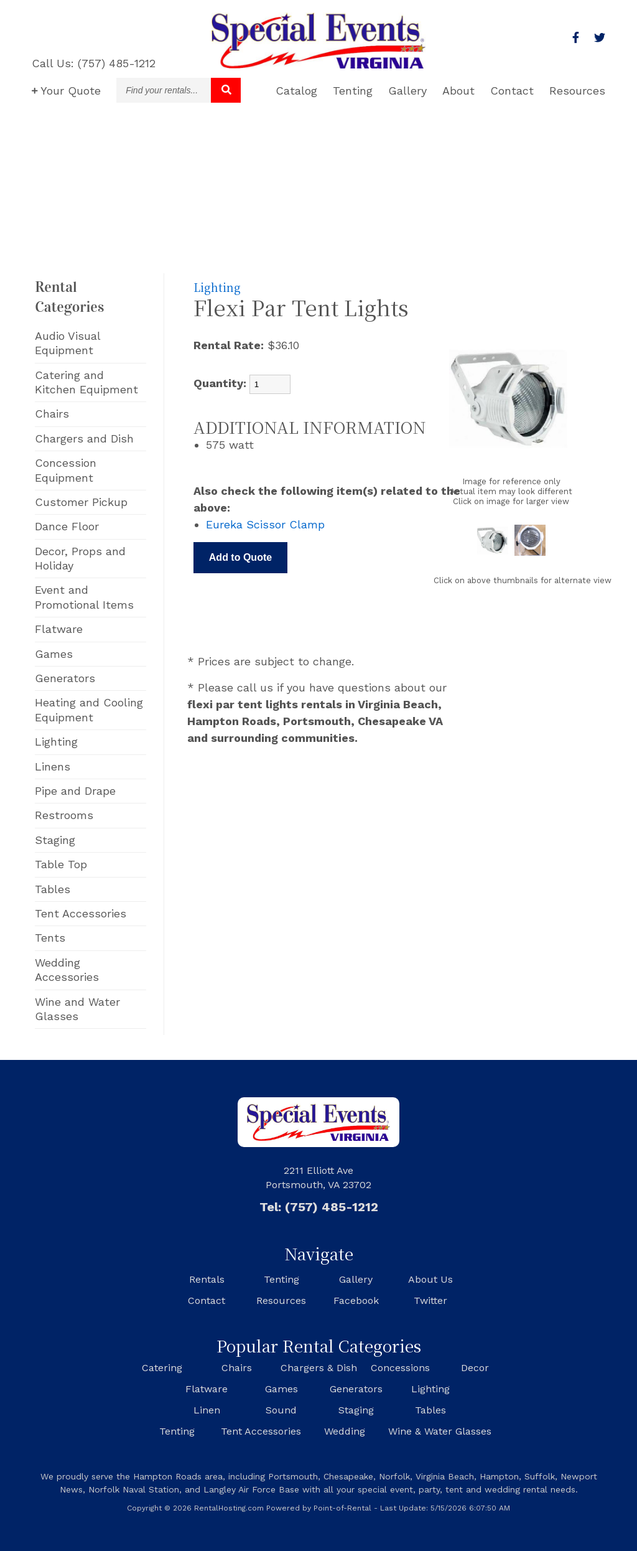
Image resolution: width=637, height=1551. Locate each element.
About (458, 90)
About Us (430, 1279)
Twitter (430, 1300)
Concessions (400, 1368)
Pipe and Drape (75, 790)
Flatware (59, 628)
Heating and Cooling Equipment (89, 709)
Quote (66, 90)
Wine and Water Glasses (77, 1009)
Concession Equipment (65, 470)
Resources (577, 90)
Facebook (356, 1300)
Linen (206, 1410)
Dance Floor (67, 526)
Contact (512, 90)
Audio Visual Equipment (67, 343)
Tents (50, 937)
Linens (52, 766)
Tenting (353, 90)
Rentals (207, 1279)
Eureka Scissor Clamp (265, 524)
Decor (475, 1368)
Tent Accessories (80, 913)
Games (54, 653)
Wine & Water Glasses (439, 1431)
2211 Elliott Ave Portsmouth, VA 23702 (318, 1177)
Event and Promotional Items (84, 597)
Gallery (407, 90)
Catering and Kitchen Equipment (86, 382)
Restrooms (64, 815)
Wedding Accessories (67, 969)
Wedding (344, 1431)
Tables (52, 889)
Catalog (296, 90)
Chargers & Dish (319, 1368)
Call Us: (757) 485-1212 (94, 63)
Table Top (61, 864)
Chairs (52, 413)
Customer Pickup (81, 501)
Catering (162, 1368)
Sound (281, 1410)
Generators (65, 678)
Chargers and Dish (84, 438)
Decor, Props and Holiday (80, 558)
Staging (55, 839)
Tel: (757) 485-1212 (318, 1206)
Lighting (56, 741)
